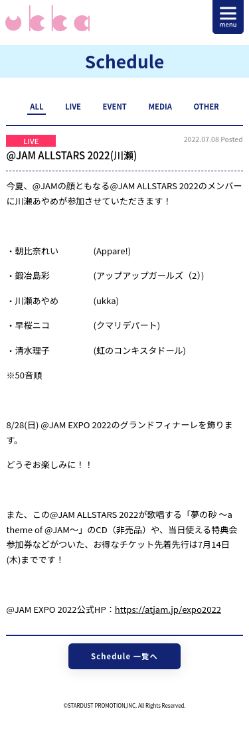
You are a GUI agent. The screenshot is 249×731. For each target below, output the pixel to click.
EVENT (115, 106)
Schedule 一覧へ (124, 656)
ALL (36, 106)
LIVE (73, 106)
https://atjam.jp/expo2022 (168, 609)
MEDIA (159, 106)
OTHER (205, 106)
